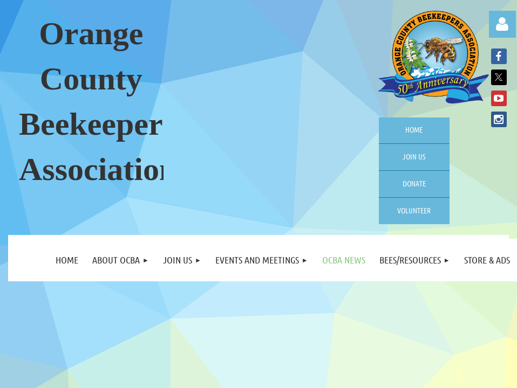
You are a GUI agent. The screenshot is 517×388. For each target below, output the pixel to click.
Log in (502, 24)
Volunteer (414, 210)
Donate (414, 183)
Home (414, 129)
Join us (414, 156)
